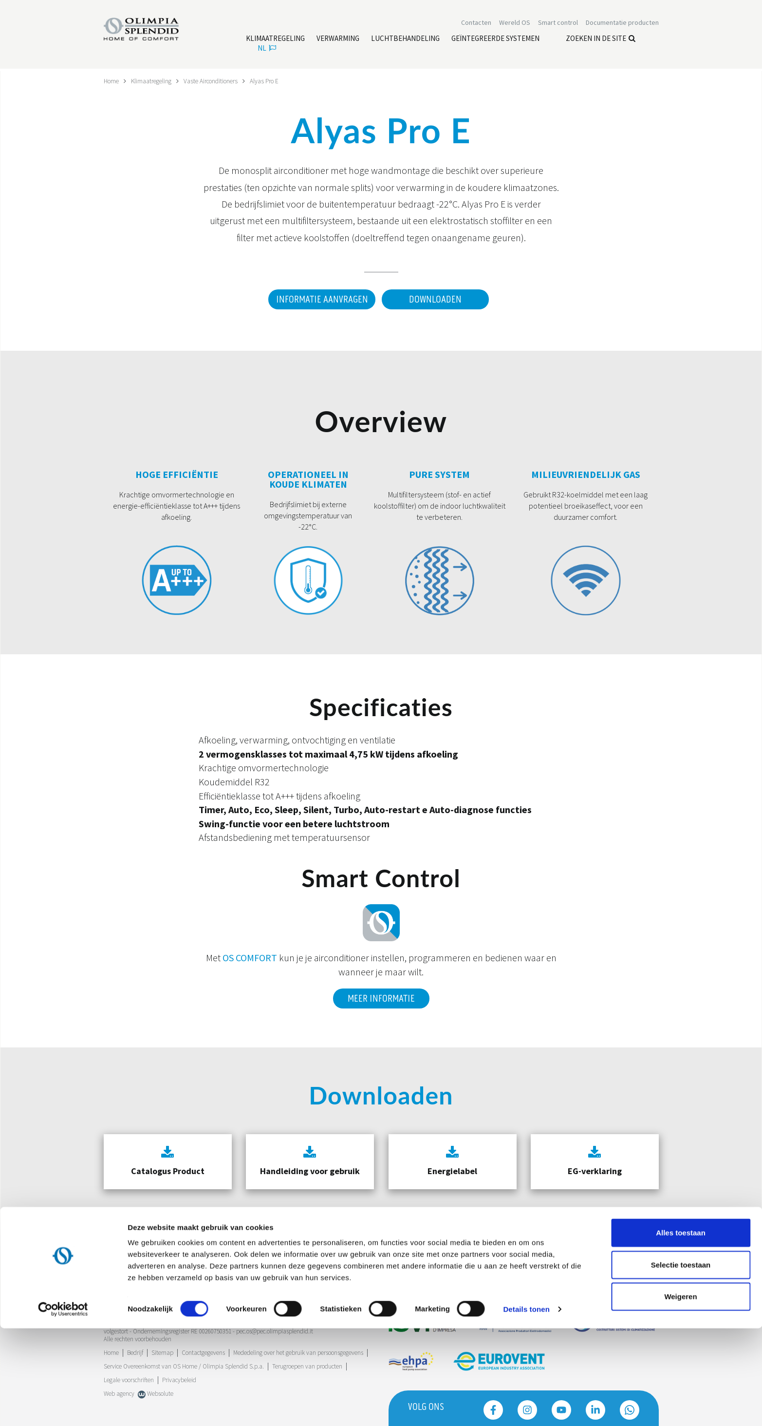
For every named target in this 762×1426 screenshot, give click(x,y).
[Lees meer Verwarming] (337, 39)
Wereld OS (514, 23)
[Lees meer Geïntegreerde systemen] (495, 39)
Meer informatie (381, 995)
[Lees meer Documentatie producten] (622, 23)
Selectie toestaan (681, 1362)
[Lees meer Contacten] (476, 23)
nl (267, 49)
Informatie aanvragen (320, 299)
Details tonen (526, 1407)
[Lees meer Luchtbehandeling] (405, 39)
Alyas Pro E (274, 80)
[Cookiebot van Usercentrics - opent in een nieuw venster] (63, 1407)
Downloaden (435, 299)
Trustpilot (116, 1280)
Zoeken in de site (600, 39)
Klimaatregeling (154, 80)
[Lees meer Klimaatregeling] (275, 39)
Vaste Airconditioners (217, 80)
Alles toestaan (681, 1330)
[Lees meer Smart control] (558, 23)
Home (112, 80)
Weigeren (680, 1394)
